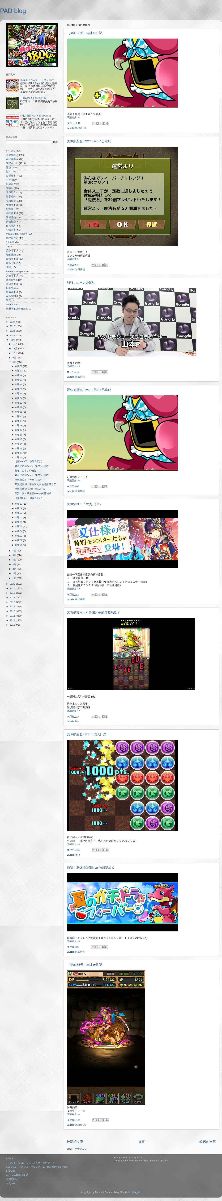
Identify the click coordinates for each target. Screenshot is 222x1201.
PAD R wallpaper (15, 271)
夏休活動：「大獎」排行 (84, 504)
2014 (13, 615)
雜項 (77, 854)
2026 (13, 321)
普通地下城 (12, 292)
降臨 (8, 267)
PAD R (9, 209)
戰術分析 (11, 200)
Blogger (136, 1192)
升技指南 (11, 221)
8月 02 (19, 540)
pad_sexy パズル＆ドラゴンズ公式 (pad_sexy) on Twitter (37, 1167)
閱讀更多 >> (73, 117)
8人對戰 (10, 242)
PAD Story (11, 304)
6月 (14, 555)
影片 (77, 721)
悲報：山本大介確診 (81, 282)
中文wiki (10, 1183)
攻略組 (9, 188)
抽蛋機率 (11, 175)
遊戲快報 (80, 269)
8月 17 (19, 430)
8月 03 (19, 535)
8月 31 (19, 366)
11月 (15, 348)
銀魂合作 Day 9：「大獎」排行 (37, 80)
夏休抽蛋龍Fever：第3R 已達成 (89, 141)
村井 (8, 180)
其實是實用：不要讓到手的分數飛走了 (93, 612)
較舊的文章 (207, 1142)
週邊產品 (11, 217)
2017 (13, 602)
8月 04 (19, 531)
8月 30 (19, 370)
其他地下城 (12, 275)
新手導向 (11, 196)
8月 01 (19, 545)
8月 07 (19, 517)
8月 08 (19, 513)
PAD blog (13, 10)
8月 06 (19, 522)
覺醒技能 (11, 254)
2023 (13, 335)
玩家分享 (11, 288)
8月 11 (19, 457)
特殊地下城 (12, 213)
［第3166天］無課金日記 (84, 33)
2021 (13, 584)
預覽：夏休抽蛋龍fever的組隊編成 (90, 867)
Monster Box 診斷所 (16, 234)
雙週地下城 (12, 205)
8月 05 (19, 526)
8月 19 (19, 421)
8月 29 (19, 375)
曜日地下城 (12, 284)
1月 (14, 578)
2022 (13, 340)
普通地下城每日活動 (17, 308)
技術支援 (11, 263)
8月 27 (19, 384)
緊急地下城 (12, 250)
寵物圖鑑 (80, 599)
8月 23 (19, 402)
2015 (13, 611)
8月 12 (19, 453)
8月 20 (19, 416)
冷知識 (9, 184)
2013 (13, 620)
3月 (14, 569)
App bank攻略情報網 (17, 1175)
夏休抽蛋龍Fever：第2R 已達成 (89, 390)
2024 (13, 330)
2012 (13, 624)
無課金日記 (81, 128)
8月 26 (19, 389)
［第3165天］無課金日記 (84, 964)
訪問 (8, 300)
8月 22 (19, 407)
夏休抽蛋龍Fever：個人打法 (86, 734)
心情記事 (11, 229)
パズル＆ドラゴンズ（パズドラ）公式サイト (30, 1162)
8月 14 (19, 443)
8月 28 (19, 380)
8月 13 (19, 448)
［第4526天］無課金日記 (33, 98)
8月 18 (19, 425)
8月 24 (19, 398)
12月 (15, 344)
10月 (15, 353)
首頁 (141, 1142)
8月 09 (19, 508)
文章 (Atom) (81, 1149)
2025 (13, 326)
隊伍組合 (11, 192)
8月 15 (19, 439)
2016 (13, 606)
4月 (14, 564)
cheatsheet (12, 279)
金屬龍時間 (12, 1179)
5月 (14, 559)
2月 (14, 573)
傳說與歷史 (12, 238)
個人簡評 (11, 225)
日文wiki (10, 1171)
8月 (14, 362)
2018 (13, 597)
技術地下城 (12, 259)
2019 (13, 593)
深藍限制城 (12, 296)
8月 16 (19, 434)
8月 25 (19, 393)
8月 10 (19, 504)
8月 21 (19, 412)
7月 (14, 550)
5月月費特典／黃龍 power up (35, 115)
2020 (13, 588)
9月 (14, 357)
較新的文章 (75, 1142)
